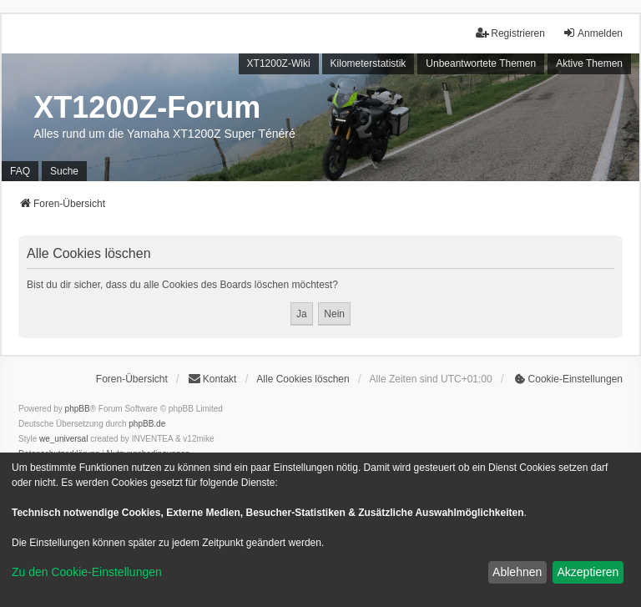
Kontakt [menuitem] (212, 378)
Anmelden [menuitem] (593, 33)
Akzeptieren (587, 572)
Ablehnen (517, 572)
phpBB (77, 408)
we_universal (63, 438)
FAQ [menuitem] (20, 171)
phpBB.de (147, 423)
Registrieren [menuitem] (510, 33)
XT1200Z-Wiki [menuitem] (278, 63)
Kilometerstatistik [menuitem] (368, 63)
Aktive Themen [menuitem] (589, 63)
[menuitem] (567, 379)
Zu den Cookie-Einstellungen (87, 572)
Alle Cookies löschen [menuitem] (302, 379)
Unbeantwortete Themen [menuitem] (481, 63)
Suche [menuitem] (64, 171)
